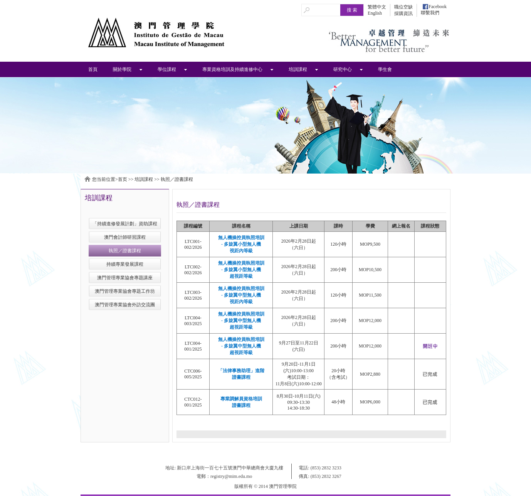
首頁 (92, 69)
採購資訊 (403, 13)
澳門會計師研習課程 (125, 237)
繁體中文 (377, 7)
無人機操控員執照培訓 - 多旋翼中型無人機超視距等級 (241, 320)
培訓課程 (298, 69)
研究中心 (342, 69)
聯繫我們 (430, 12)
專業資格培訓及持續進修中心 (232, 69)
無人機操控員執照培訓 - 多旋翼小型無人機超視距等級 (241, 269)
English (375, 13)
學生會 (385, 69)
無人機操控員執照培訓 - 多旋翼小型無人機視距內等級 (241, 244)
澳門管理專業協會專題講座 (125, 277)
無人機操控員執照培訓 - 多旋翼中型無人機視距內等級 (241, 295)
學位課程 (167, 69)
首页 (122, 179)
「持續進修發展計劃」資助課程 (124, 223)
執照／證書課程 (177, 179)
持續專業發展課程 (124, 264)
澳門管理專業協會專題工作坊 (125, 291)
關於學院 (122, 69)
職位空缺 (403, 7)
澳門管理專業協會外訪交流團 (125, 304)
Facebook (437, 6)
